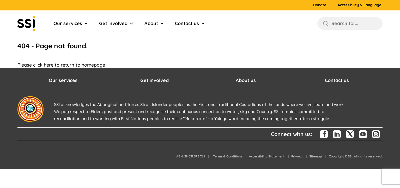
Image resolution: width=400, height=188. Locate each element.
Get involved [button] (154, 80)
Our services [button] (63, 80)
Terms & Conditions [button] (227, 156)
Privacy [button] (296, 156)
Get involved (116, 23)
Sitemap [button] (315, 156)
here (48, 65)
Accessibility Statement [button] (266, 156)
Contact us (190, 23)
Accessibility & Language (359, 5)
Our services (70, 23)
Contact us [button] (337, 80)
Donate (319, 5)
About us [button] (246, 80)
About (154, 23)
